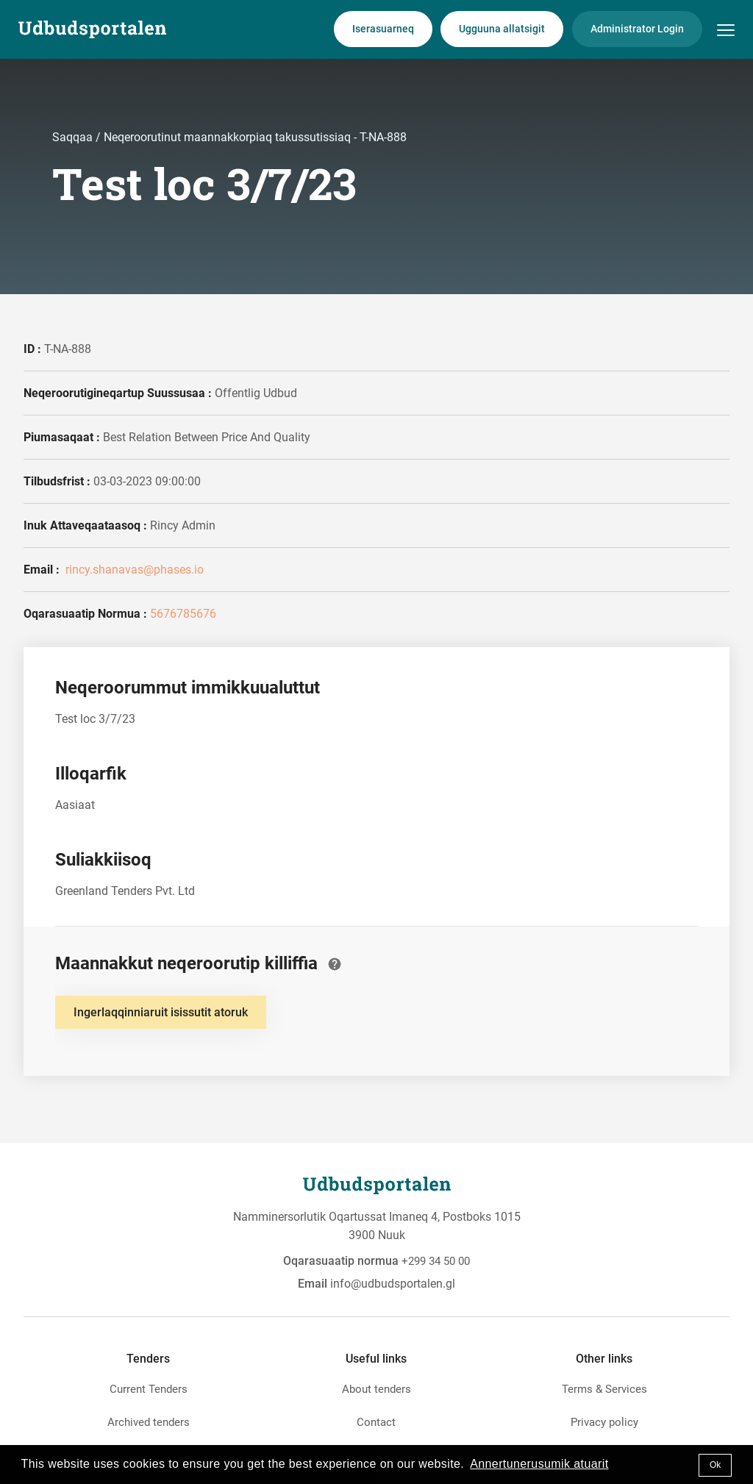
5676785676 (183, 614)
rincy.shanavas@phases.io (133, 570)
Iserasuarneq (383, 29)
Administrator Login (637, 29)
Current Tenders (149, 1389)
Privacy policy (604, 1422)
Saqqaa (74, 137)
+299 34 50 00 (436, 1261)
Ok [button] (715, 1465)
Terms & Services (604, 1389)
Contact (376, 1422)
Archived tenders (148, 1422)
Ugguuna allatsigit (502, 29)
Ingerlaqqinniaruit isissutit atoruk (161, 1012)
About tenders (376, 1389)
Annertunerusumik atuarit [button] (539, 1464)
